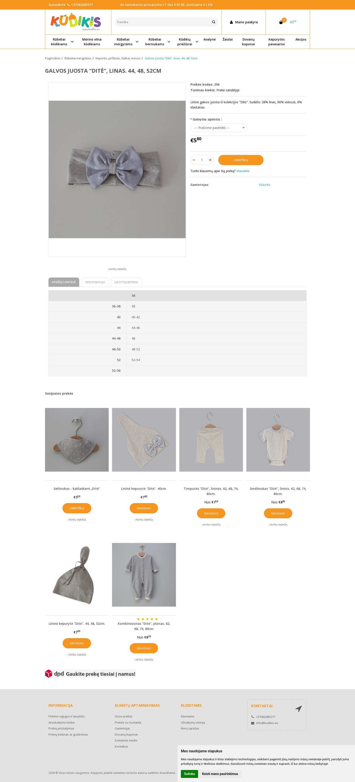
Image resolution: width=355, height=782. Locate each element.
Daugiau (144, 508)
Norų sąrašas (190, 728)
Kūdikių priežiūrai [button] (184, 41)
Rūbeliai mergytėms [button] (123, 41)
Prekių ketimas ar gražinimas (68, 734)
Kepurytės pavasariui (276, 41)
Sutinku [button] (189, 774)
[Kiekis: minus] (193, 160)
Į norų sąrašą (117, 269)
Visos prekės (123, 716)
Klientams (191, 705)
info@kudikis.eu (264, 723)
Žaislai (228, 39)
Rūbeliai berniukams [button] (154, 41)
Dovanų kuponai (248, 41)
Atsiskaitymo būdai (61, 722)
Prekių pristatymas (61, 728)
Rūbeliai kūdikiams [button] (59, 41)
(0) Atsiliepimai (126, 282)
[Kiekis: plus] (210, 160)
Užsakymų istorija (193, 722)
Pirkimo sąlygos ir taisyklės (66, 716)
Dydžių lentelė (64, 282)
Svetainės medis (126, 740)
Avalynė (210, 39)
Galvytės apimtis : (207, 119)
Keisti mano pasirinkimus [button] (220, 774)
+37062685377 (80, 4)
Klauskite (242, 171)
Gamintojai (122, 728)
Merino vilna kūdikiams (92, 41)
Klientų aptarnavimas (137, 705)
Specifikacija (95, 282)
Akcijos (300, 39)
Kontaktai (121, 746)
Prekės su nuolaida (128, 722)
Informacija (60, 705)
